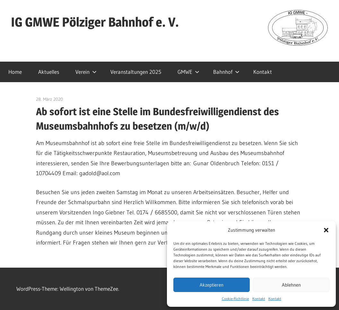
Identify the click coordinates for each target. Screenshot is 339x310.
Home (15, 71)
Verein (86, 71)
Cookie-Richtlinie (235, 298)
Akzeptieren (211, 285)
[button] (326, 230)
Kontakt (258, 298)
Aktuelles (48, 71)
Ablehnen (291, 285)
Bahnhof (226, 71)
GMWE (188, 71)
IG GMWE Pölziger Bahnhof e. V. (95, 22)
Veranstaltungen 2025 (135, 71)
